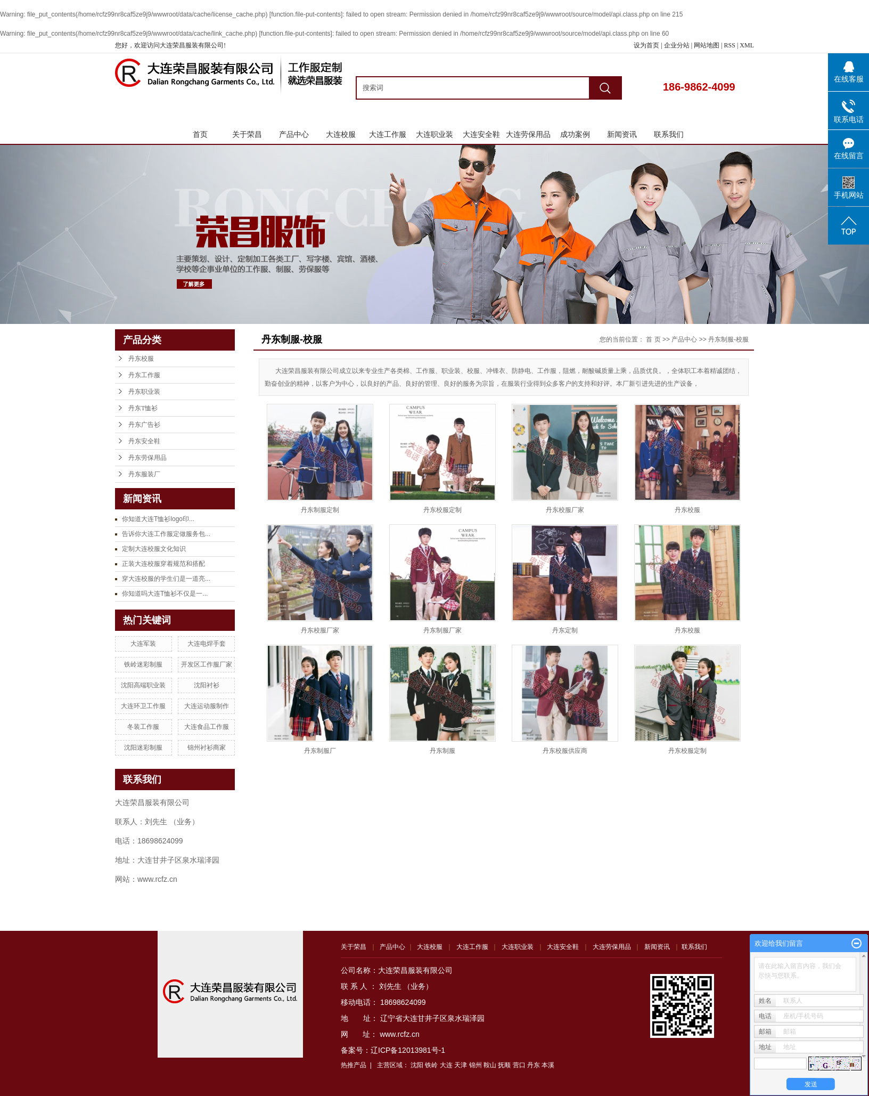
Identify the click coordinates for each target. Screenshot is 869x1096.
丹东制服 (442, 750)
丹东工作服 (144, 375)
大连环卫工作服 (143, 706)
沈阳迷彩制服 (143, 747)
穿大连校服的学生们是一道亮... (166, 578)
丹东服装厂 (144, 474)
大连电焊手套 (206, 643)
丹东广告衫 (144, 424)
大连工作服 (387, 134)
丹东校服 (141, 358)
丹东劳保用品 (147, 457)
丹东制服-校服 (728, 339)
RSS (729, 45)
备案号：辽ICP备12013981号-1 (393, 1050)
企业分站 (677, 45)
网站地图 (707, 45)
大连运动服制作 (206, 706)
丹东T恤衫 (143, 408)
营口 (519, 1065)
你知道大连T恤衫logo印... (158, 519)
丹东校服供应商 (565, 750)
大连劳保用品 (528, 134)
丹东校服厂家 (565, 510)
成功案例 (575, 134)
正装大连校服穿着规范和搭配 (163, 563)
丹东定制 (565, 630)
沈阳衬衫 (206, 685)
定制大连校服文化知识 (154, 549)
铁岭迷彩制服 (143, 664)
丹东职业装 (144, 391)
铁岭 (431, 1065)
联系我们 (669, 134)
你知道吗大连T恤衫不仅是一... (165, 593)
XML (747, 45)
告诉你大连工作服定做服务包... (166, 534)
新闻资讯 (622, 134)
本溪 (548, 1065)
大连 (446, 1065)
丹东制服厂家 (442, 630)
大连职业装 (434, 134)
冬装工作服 (143, 726)
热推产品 (353, 1065)
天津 (460, 1065)
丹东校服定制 (442, 510)
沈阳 (417, 1065)
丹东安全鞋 (144, 441)
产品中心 (294, 134)
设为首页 (646, 45)
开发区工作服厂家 (206, 664)
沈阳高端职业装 (143, 685)
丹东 (533, 1065)
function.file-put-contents (306, 14)
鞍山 (489, 1065)
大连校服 (341, 134)
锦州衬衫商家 (206, 747)
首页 (200, 134)
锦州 (475, 1065)
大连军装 (143, 643)
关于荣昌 (247, 134)
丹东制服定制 (320, 510)
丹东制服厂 (320, 750)
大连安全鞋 (481, 134)
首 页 (653, 339)
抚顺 (504, 1065)
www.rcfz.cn (400, 1034)
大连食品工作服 (206, 726)
